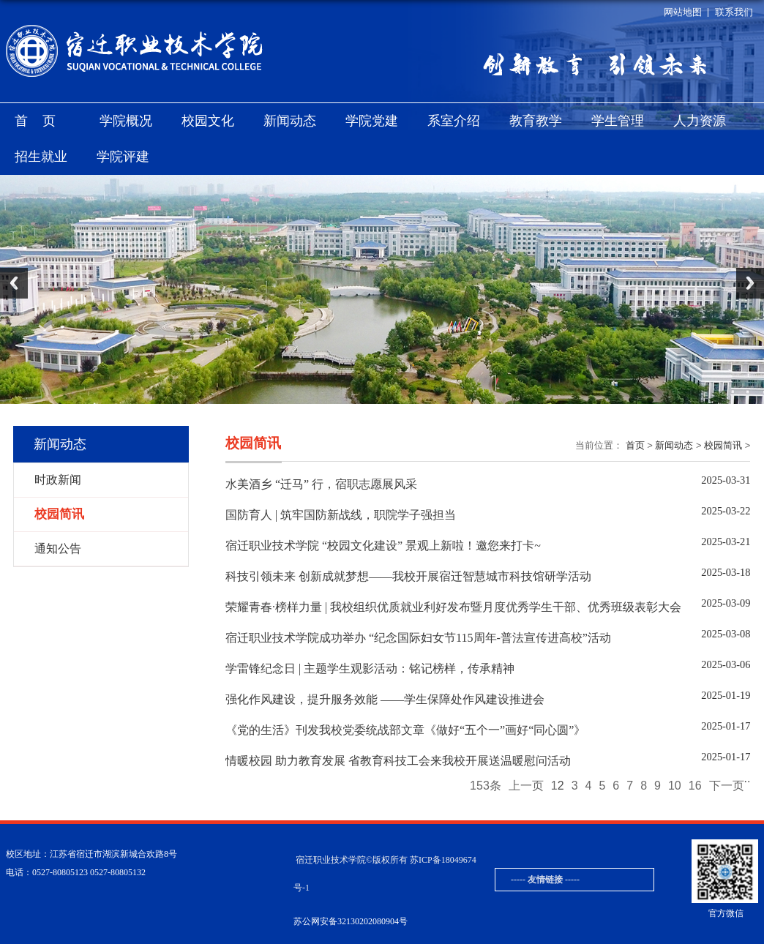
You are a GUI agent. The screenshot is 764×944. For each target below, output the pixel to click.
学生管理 (617, 120)
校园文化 (207, 120)
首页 (42, 120)
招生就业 (41, 156)
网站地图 (683, 12)
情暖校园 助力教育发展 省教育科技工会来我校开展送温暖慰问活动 (398, 760)
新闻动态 (289, 120)
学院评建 (123, 156)
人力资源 (699, 120)
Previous (14, 283)
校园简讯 (723, 445)
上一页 (526, 785)
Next (750, 283)
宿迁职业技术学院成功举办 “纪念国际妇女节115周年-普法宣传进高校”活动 (418, 638)
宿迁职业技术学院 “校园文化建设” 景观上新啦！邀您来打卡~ (383, 545)
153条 (485, 785)
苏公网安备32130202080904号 (350, 921)
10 (674, 785)
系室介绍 (453, 120)
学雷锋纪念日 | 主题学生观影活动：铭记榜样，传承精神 (369, 668)
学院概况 (126, 120)
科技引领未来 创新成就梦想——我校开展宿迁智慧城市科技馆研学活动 (408, 576)
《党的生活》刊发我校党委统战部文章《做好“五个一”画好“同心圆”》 (405, 730)
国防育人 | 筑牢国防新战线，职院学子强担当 (340, 515)
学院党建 (371, 120)
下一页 (726, 785)
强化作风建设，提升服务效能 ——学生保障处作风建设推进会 (384, 699)
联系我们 (734, 12)
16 (695, 785)
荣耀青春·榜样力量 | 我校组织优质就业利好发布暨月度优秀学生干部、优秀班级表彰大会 (453, 607)
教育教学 (535, 120)
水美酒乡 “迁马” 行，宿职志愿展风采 (321, 484)
